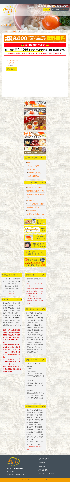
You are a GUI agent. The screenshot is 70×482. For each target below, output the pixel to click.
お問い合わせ (31, 210)
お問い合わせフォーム (46, 459)
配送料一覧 (31, 200)
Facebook (41, 462)
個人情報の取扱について (35, 191)
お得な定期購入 (33, 176)
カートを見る (64, 9)
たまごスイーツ (33, 169)
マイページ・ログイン (46, 473)
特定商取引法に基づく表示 (35, 195)
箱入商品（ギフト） (35, 172)
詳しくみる (11, 69)
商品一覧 (30, 163)
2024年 (14, 32)
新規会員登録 (43, 470)
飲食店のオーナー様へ (34, 187)
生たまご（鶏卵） (34, 166)
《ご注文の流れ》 (9, 293)
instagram (41, 466)
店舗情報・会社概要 (34, 207)
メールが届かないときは (35, 204)
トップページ (6, 32)
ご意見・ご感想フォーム (35, 214)
